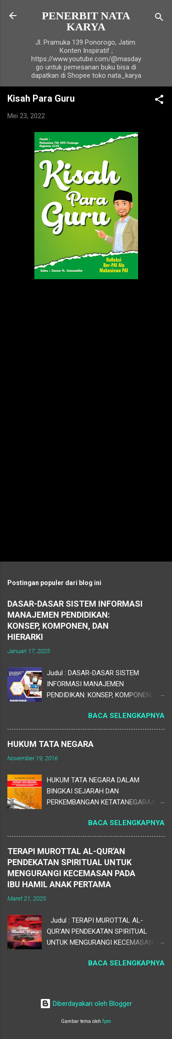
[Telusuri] (159, 19)
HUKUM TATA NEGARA (50, 744)
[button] (159, 101)
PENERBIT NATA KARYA (86, 21)
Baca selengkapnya (126, 716)
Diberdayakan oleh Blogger (86, 1003)
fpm (106, 1021)
